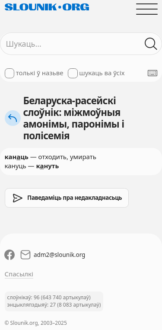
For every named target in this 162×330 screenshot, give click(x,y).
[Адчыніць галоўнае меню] (146, 9)
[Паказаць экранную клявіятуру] (152, 73)
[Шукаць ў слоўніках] (151, 44)
